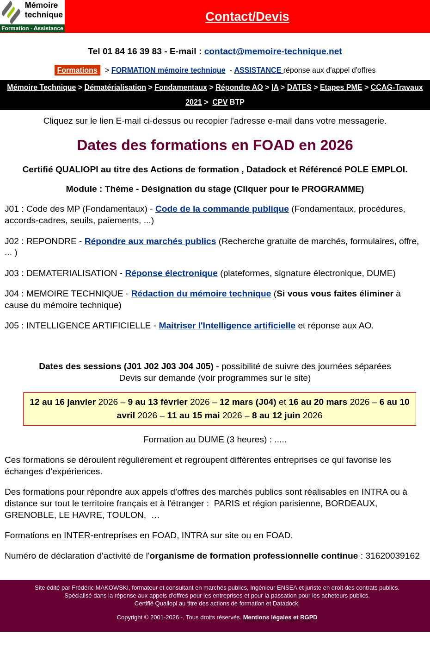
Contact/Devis (247, 16)
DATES (299, 87)
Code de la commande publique (222, 209)
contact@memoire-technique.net (273, 51)
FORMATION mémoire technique (168, 70)
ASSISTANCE (258, 70)
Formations (77, 70)
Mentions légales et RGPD (280, 617)
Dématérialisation (115, 87)
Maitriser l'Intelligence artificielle (227, 325)
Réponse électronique (171, 273)
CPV (219, 102)
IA (274, 87)
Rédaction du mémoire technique (201, 293)
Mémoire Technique (41, 87)
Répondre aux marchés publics (150, 241)
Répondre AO (239, 87)
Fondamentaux (180, 87)
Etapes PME (341, 87)
